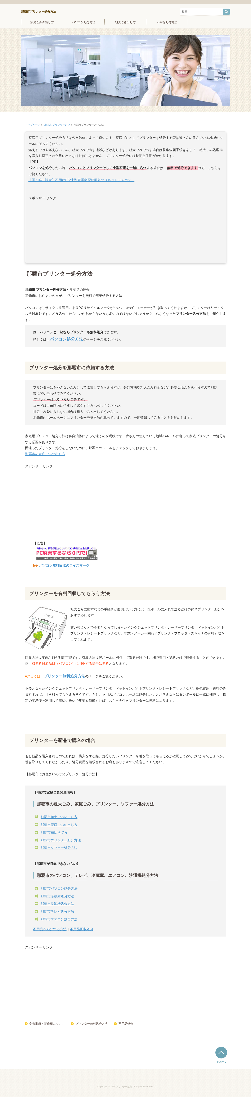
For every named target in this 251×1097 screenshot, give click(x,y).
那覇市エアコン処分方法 (59, 919)
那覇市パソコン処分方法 (59, 888)
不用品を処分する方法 (50, 929)
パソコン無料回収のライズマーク (64, 565)
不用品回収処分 (81, 929)
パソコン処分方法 (83, 22)
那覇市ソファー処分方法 (59, 848)
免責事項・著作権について (46, 1023)
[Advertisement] (125, 230)
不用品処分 (125, 1023)
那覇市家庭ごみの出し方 (59, 825)
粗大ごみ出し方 (125, 22)
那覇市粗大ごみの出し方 (59, 817)
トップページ (32, 124)
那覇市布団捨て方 (54, 832)
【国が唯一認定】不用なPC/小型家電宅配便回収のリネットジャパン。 (81, 180)
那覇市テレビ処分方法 (57, 911)
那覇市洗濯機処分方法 (57, 904)
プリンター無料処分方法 (91, 1023)
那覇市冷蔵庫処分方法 (57, 896)
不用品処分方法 (167, 22)
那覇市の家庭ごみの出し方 (45, 454)
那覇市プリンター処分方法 (38, 11)
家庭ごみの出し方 (42, 22)
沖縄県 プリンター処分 (57, 124)
